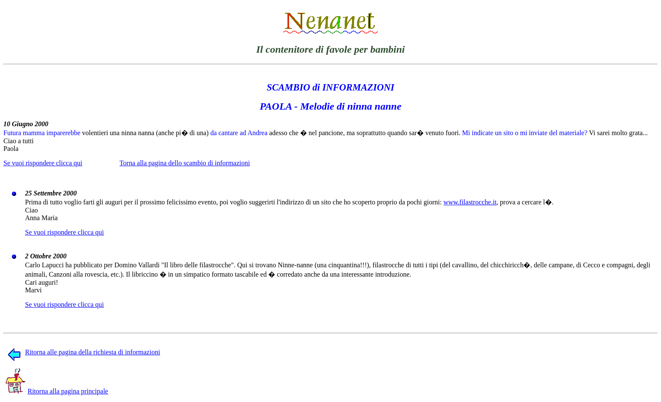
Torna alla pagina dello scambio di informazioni (184, 163)
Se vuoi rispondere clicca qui (42, 163)
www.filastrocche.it (469, 202)
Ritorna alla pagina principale (57, 391)
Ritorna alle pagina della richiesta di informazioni (84, 352)
